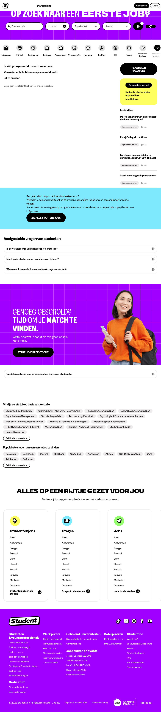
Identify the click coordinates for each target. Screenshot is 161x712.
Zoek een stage (16, 652)
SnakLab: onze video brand (139, 643)
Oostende (15, 585)
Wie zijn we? (132, 639)
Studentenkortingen (18, 675)
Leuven (14, 574)
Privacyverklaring (100, 702)
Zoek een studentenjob (19, 647)
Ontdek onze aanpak (52, 639)
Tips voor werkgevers (53, 657)
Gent (12, 558)
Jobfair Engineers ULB (76, 660)
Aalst (12, 537)
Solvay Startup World (76, 670)
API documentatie (135, 662)
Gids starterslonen (17, 691)
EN (146, 703)
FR (142, 703)
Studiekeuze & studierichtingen (23, 666)
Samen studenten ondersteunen (81, 639)
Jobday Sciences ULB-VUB (78, 655)
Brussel (14, 553)
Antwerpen (16, 542)
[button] (57, 26)
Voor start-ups (49, 648)
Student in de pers (135, 653)
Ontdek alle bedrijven (19, 661)
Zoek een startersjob (18, 656)
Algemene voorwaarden (76, 702)
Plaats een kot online (113, 639)
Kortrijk (14, 569)
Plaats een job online (52, 653)
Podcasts (131, 648)
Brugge (13, 548)
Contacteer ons (50, 662)
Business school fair (75, 674)
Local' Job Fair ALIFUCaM (78, 665)
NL (150, 703)
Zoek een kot (15, 670)
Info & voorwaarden (113, 643)
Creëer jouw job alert (18, 642)
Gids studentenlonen (18, 687)
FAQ (129, 657)
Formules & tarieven (52, 643)
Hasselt (14, 564)
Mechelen (15, 580)
